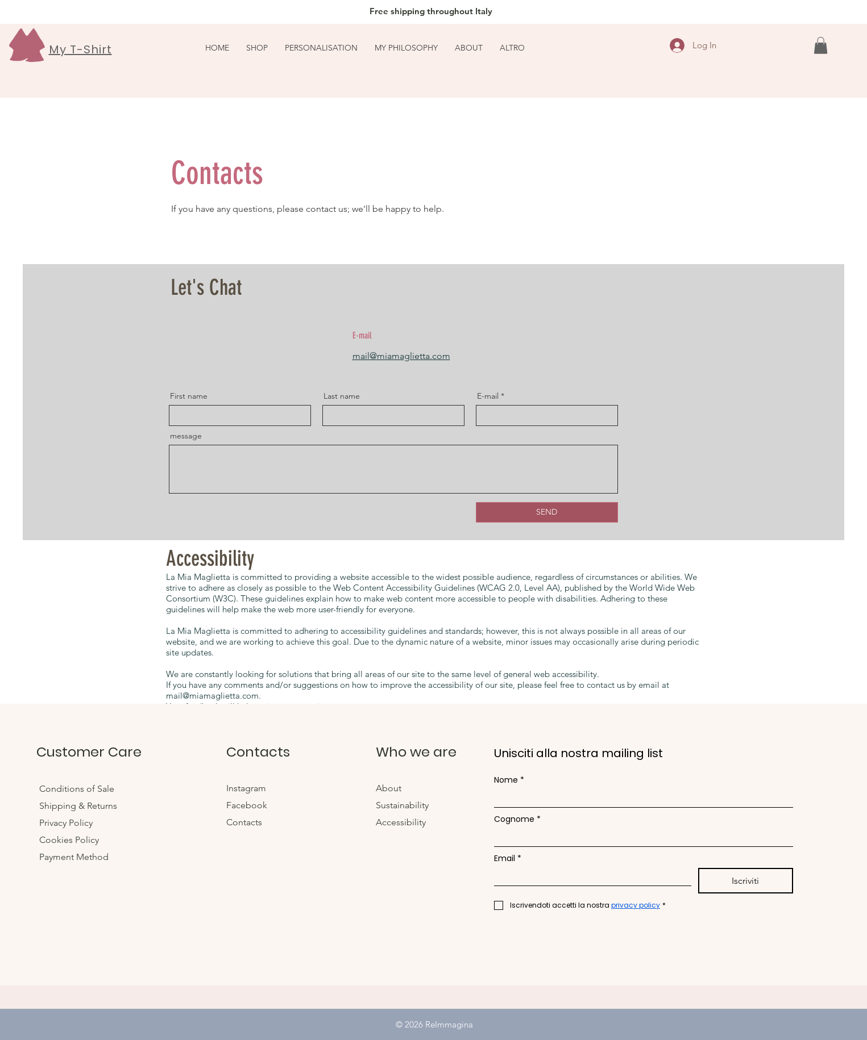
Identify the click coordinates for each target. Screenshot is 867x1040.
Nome (509, 780)
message (186, 436)
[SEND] (547, 512)
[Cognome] (640, 837)
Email (507, 858)
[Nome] (640, 798)
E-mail (488, 396)
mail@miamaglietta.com (401, 355)
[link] (821, 45)
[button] (512, 47)
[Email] (589, 877)
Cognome (517, 819)
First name (189, 396)
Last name (341, 396)
